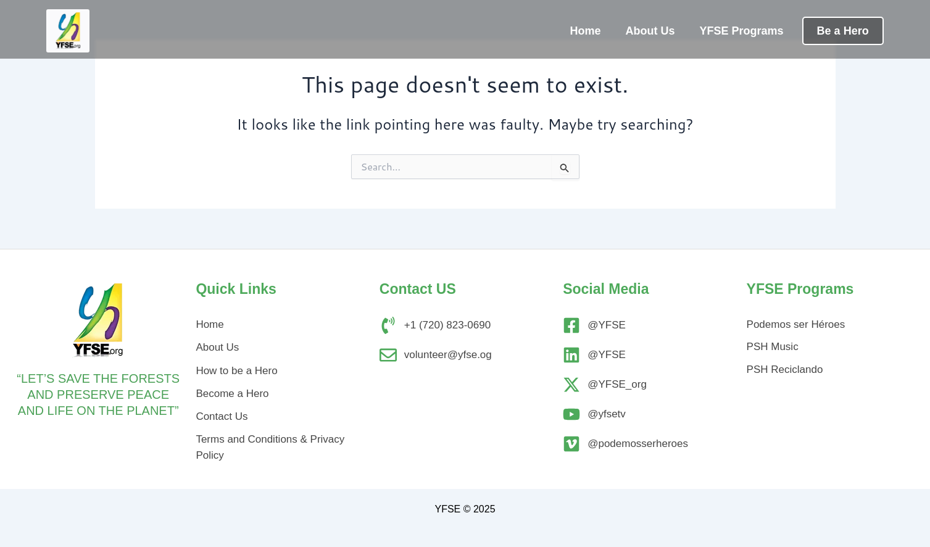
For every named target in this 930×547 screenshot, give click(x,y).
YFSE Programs (742, 31)
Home (585, 31)
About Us (650, 31)
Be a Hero (843, 31)
